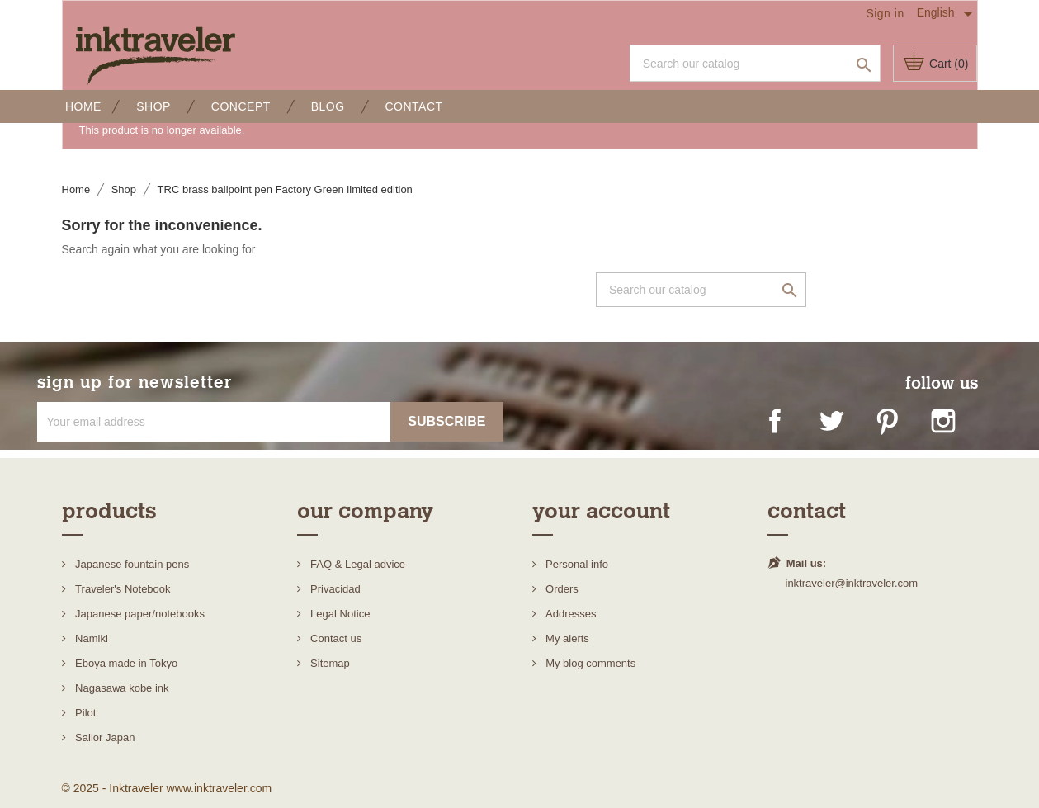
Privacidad (334, 589)
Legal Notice (339, 613)
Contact (412, 106)
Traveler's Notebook (122, 589)
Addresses (570, 613)
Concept (238, 106)
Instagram (951, 429)
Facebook (783, 429)
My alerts (566, 638)
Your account (601, 510)
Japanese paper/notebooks (139, 613)
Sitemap (329, 663)
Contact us (335, 638)
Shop (152, 106)
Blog (325, 106)
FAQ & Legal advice (357, 564)
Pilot (85, 712)
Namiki (90, 638)
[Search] (755, 63)
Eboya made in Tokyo (125, 663)
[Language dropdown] (947, 13)
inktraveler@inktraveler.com (852, 583)
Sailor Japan (104, 737)
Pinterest (895, 429)
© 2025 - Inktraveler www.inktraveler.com (167, 788)
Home (82, 106)
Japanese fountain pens (131, 564)
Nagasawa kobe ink (121, 688)
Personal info (576, 564)
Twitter (839, 429)
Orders (561, 589)
